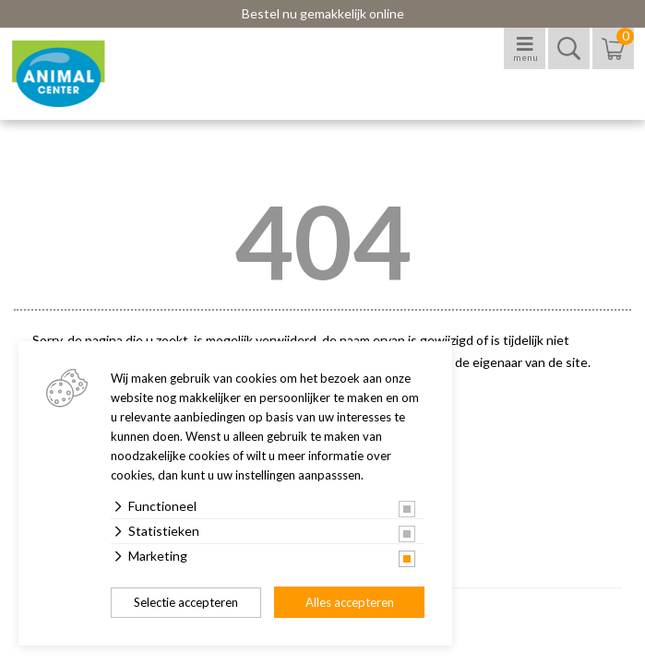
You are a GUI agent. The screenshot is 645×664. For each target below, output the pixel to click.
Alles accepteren (349, 602)
